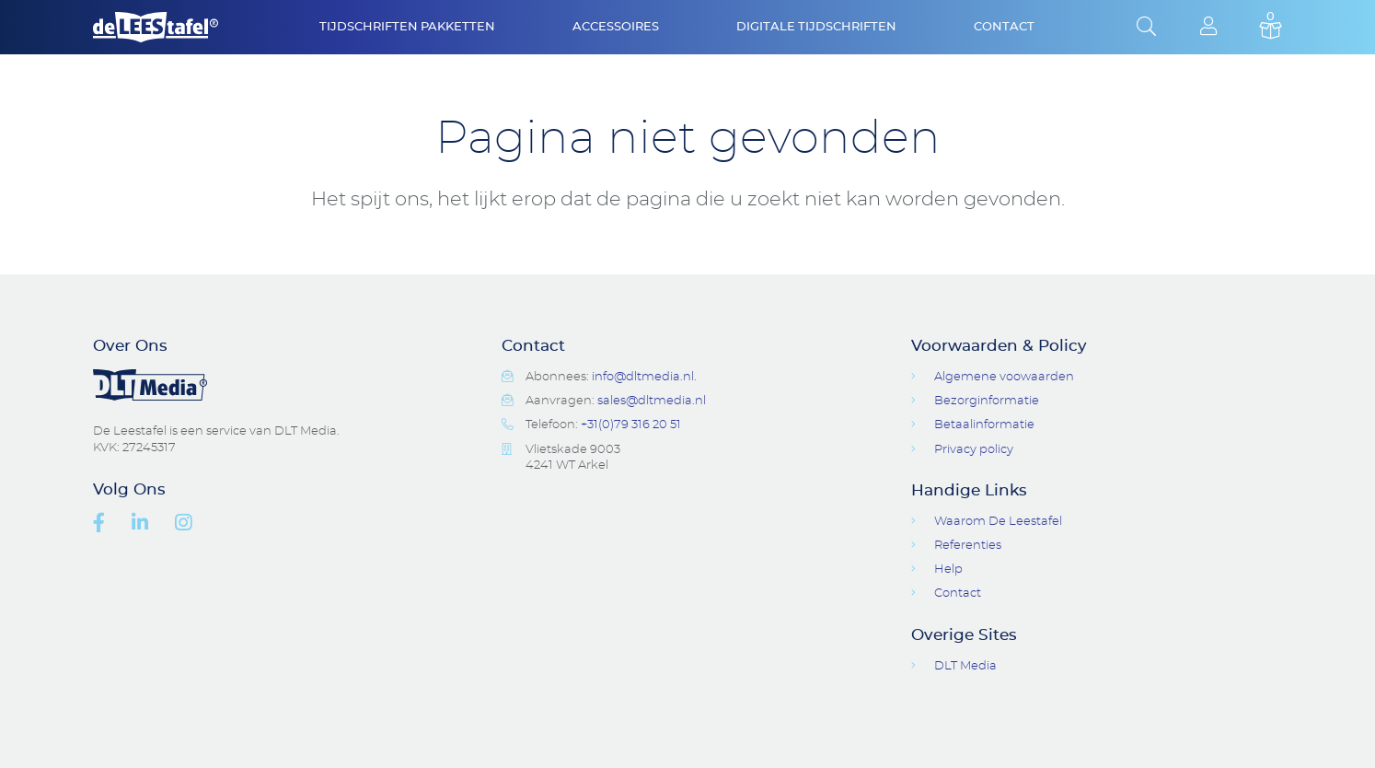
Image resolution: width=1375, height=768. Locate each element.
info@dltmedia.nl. (644, 377)
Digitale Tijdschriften (816, 27)
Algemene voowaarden (1004, 377)
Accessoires (615, 27)
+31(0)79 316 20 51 (631, 425)
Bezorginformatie (986, 401)
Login (1208, 27)
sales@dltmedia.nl (651, 401)
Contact (1004, 27)
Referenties (967, 546)
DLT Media (965, 666)
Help (948, 570)
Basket (1270, 27)
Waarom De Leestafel (998, 522)
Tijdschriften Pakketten (407, 27)
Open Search (1146, 27)
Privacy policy (973, 450)
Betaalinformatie (984, 425)
